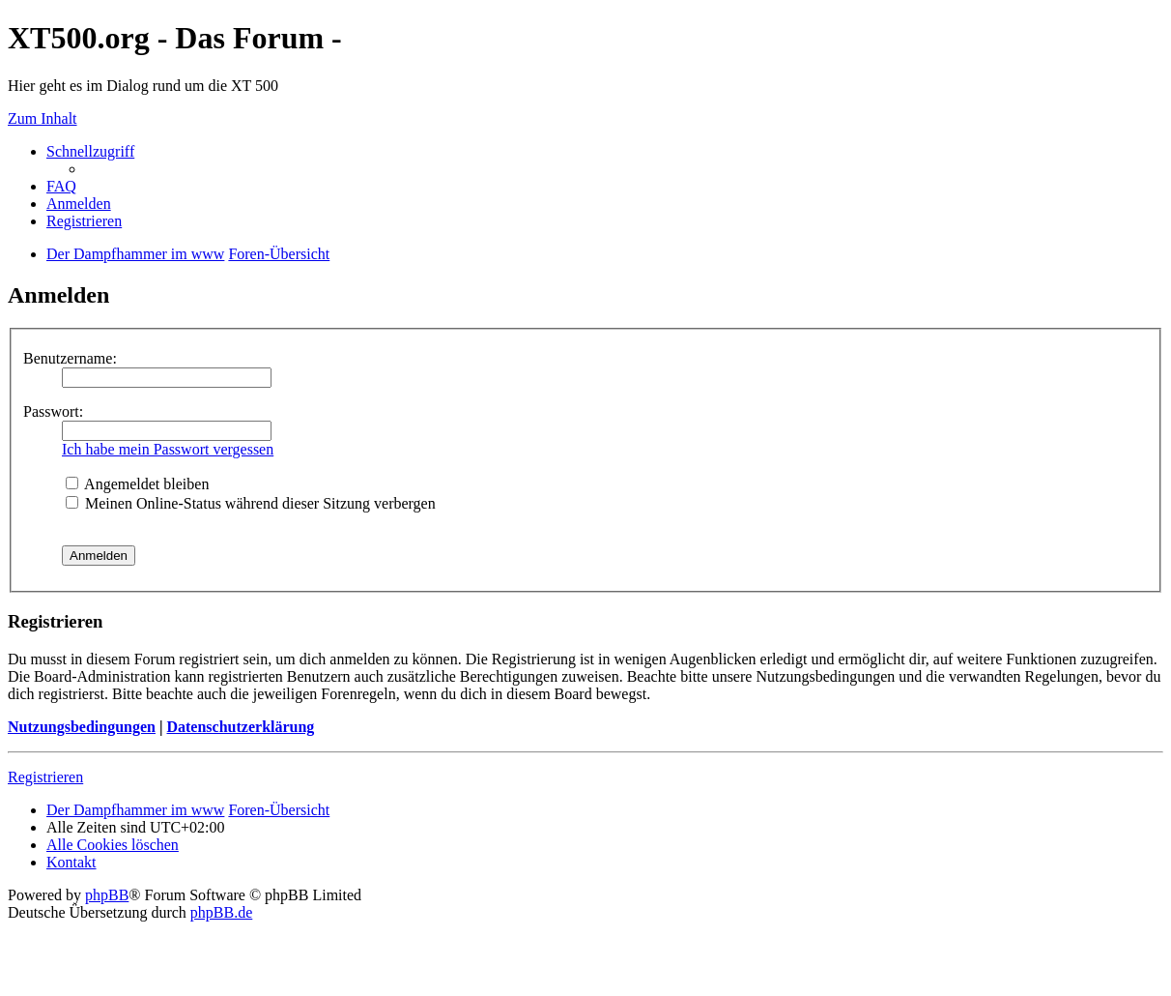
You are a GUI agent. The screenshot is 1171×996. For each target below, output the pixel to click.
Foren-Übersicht (278, 810)
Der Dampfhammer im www (135, 810)
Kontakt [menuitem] (71, 862)
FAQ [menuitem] (61, 186)
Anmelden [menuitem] (78, 203)
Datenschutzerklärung (240, 726)
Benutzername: (70, 358)
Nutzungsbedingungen (82, 726)
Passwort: (53, 411)
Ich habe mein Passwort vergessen (167, 449)
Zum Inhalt (42, 118)
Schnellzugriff (90, 151)
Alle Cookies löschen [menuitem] (112, 844)
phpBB (107, 895)
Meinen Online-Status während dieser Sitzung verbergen (251, 503)
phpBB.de (221, 912)
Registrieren (45, 777)
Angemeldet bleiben (137, 484)
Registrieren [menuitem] (84, 221)
